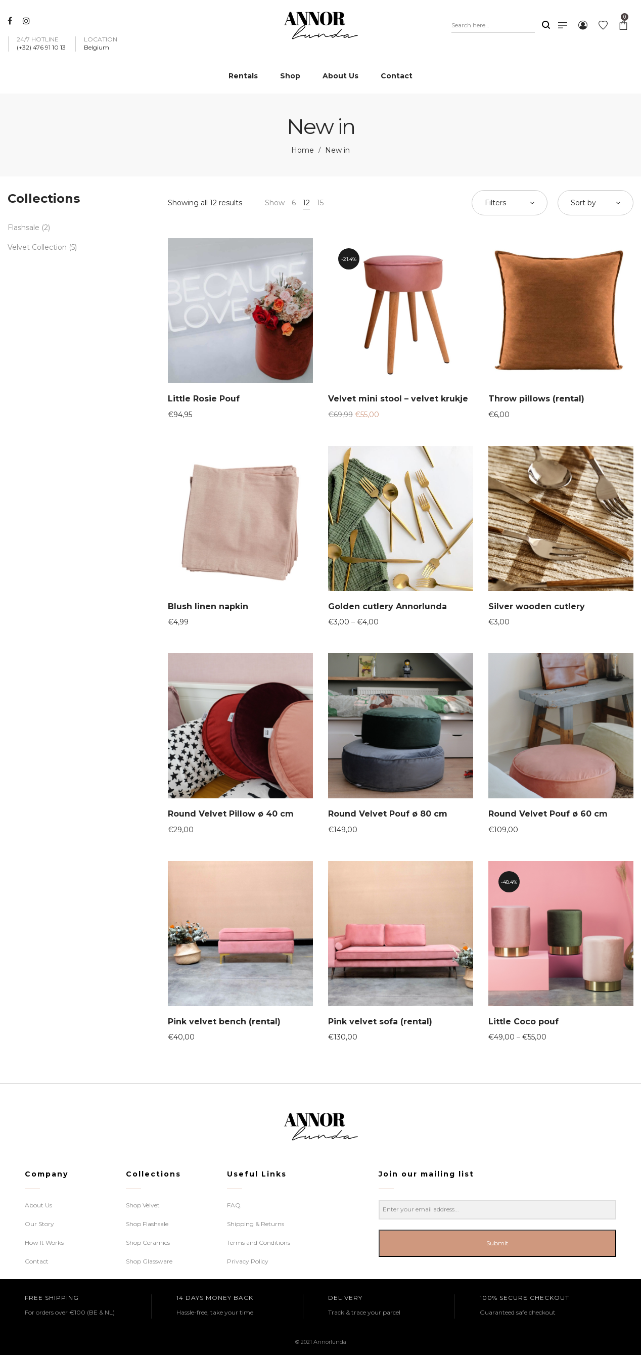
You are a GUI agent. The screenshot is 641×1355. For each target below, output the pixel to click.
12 (306, 202)
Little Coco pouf (523, 1021)
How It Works (44, 1242)
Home (302, 150)
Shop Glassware (149, 1261)
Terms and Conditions (258, 1242)
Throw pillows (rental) (536, 398)
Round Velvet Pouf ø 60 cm (548, 814)
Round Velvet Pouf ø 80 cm (387, 814)
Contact (37, 1261)
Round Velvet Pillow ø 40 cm (231, 814)
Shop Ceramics (148, 1242)
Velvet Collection (37, 247)
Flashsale (23, 227)
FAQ (234, 1205)
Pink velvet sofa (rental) (380, 1021)
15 (320, 202)
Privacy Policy (247, 1261)
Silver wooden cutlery (536, 606)
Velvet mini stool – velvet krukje (398, 398)
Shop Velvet (143, 1205)
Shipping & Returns (255, 1224)
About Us (38, 1205)
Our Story (39, 1224)
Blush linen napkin (208, 606)
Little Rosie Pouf (204, 398)
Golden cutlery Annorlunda (387, 606)
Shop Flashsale (147, 1224)
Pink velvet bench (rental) (224, 1021)
